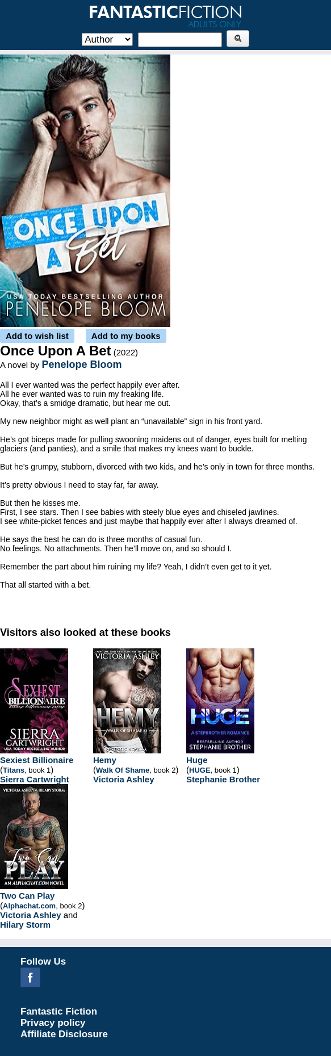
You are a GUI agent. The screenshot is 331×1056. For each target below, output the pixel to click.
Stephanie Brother (223, 779)
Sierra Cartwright (34, 779)
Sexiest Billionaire (36, 760)
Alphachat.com (29, 906)
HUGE (200, 770)
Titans (13, 770)
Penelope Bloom (81, 364)
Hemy (104, 760)
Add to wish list (37, 336)
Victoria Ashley (123, 779)
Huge (197, 760)
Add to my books (126, 336)
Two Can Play (27, 895)
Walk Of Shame (122, 770)
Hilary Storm (25, 924)
